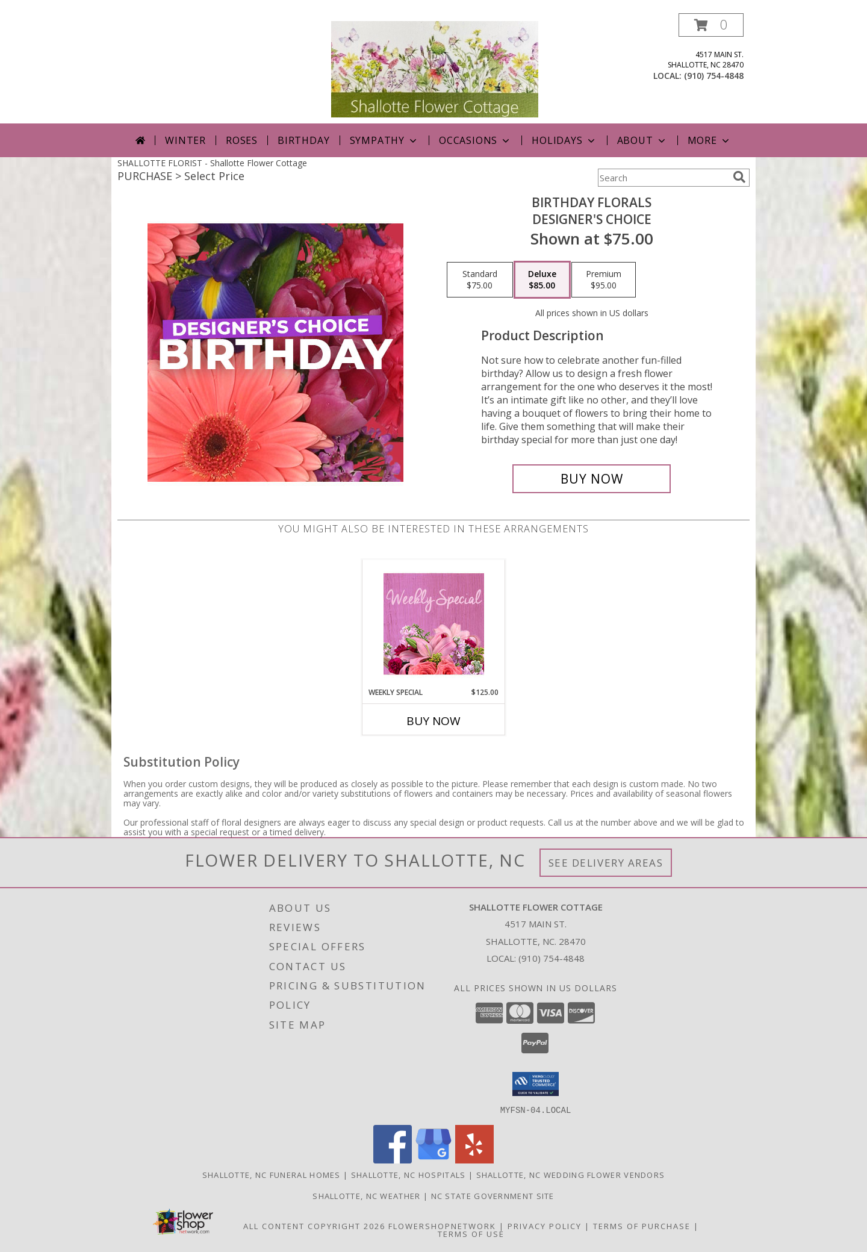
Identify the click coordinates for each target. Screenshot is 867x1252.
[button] (711, 25)
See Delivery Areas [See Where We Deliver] (605, 863)
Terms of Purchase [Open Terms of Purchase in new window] (642, 1225)
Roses (242, 140)
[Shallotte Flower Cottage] (434, 68)
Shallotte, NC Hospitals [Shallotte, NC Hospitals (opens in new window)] (408, 1174)
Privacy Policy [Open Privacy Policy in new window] (545, 1225)
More (710, 140)
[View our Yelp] (474, 1159)
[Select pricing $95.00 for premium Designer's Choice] (603, 280)
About (642, 140)
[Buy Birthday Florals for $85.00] (591, 478)
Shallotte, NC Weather (366, 1195)
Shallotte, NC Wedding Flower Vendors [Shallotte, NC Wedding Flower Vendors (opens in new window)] (570, 1174)
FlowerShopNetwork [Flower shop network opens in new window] (442, 1225)
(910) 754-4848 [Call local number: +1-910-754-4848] (714, 75)
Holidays (564, 140)
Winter (185, 140)
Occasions (475, 140)
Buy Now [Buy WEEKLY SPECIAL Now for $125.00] (433, 721)
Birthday (303, 140)
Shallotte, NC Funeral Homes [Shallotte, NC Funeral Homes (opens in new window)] (271, 1174)
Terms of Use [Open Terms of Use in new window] (471, 1233)
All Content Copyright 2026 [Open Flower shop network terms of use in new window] (314, 1225)
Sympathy (384, 140)
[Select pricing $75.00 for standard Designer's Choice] (479, 280)
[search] (739, 177)
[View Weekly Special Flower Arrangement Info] (434, 623)
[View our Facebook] (392, 1159)
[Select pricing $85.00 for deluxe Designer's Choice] (542, 280)
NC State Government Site (493, 1195)
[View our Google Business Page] (433, 1159)
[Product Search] (662, 177)
